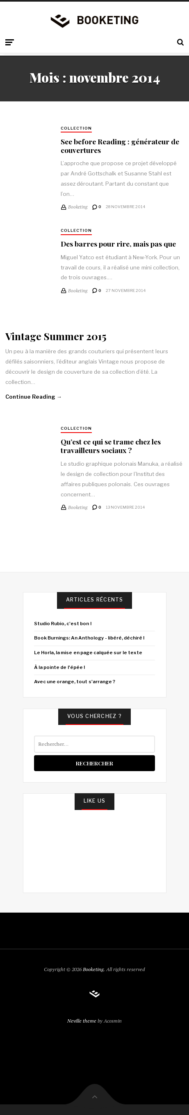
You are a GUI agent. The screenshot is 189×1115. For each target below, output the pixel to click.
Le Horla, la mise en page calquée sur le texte (88, 652)
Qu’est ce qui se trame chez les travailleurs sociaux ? (111, 446)
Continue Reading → (33, 396)
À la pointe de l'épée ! (59, 667)
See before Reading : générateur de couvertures (120, 146)
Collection (76, 128)
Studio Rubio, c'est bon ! (62, 623)
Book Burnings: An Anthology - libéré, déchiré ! (89, 638)
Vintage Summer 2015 (56, 336)
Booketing (93, 969)
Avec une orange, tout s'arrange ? (74, 681)
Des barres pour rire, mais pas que (118, 243)
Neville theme (81, 1020)
